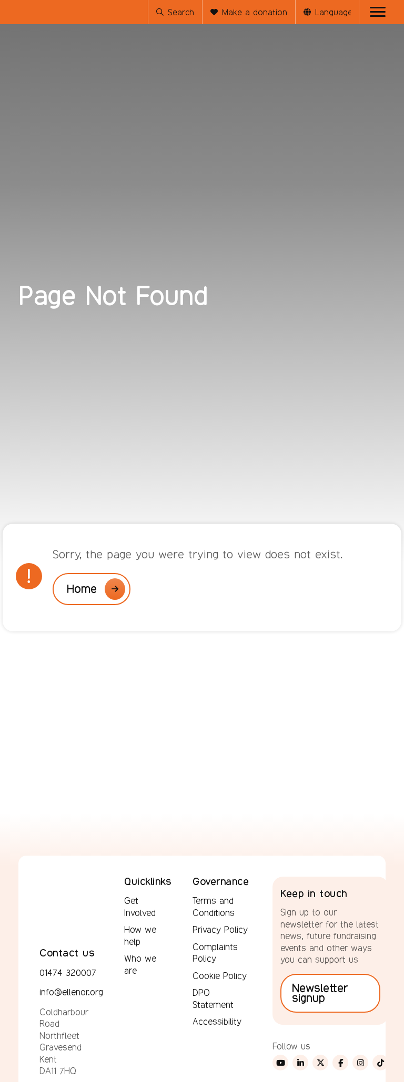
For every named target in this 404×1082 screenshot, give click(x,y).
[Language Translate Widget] (333, 12)
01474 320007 (67, 972)
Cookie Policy (220, 976)
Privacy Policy (220, 929)
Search (175, 12)
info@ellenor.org (71, 992)
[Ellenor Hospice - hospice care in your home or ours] (44, 65)
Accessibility (217, 1021)
